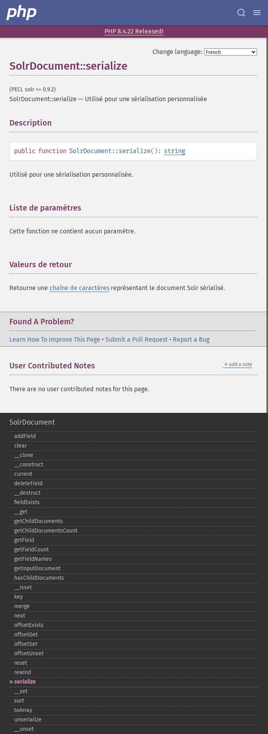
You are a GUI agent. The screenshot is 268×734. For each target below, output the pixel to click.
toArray (23, 710)
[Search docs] (241, 12)
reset (20, 663)
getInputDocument (37, 568)
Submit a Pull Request (136, 339)
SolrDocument (32, 422)
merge (22, 606)
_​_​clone (23, 455)
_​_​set (21, 691)
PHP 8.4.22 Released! (134, 31)
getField (24, 540)
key (18, 596)
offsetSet (25, 644)
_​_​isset (23, 587)
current (23, 474)
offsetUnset (29, 653)
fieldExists (27, 502)
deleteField (28, 483)
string (174, 151)
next (19, 615)
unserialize (28, 719)
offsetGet (26, 634)
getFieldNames (33, 559)
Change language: (177, 51)
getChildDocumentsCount (45, 530)
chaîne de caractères (79, 288)
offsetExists (29, 625)
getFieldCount (31, 549)
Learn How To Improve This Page (54, 339)
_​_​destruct (27, 493)
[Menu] (257, 12)
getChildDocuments (38, 521)
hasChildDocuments (39, 578)
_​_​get (21, 511)
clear (20, 445)
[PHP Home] (22, 12)
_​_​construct (28, 464)
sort (19, 700)
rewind (22, 672)
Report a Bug (191, 339)
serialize (25, 682)
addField (25, 436)
